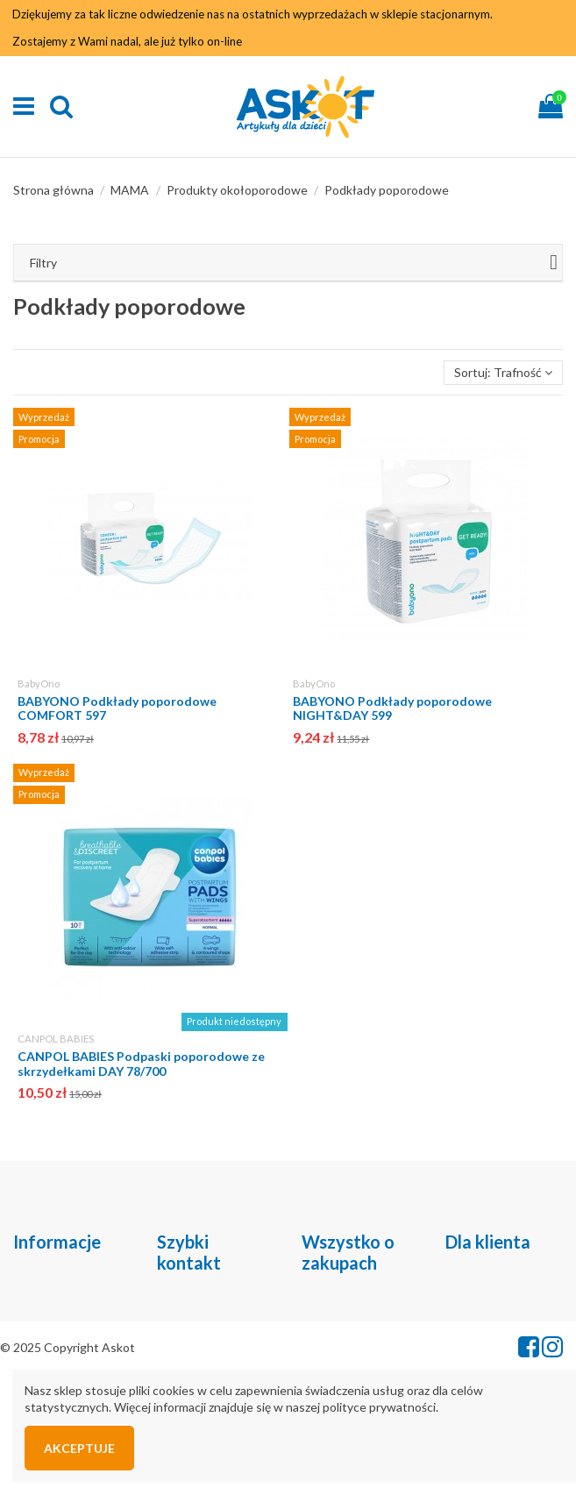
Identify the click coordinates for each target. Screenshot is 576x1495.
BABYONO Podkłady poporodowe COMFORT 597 (117, 708)
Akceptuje (79, 1448)
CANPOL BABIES (56, 1038)
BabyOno (39, 683)
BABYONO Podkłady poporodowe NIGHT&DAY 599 (392, 708)
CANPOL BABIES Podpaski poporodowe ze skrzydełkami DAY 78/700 (141, 1064)
